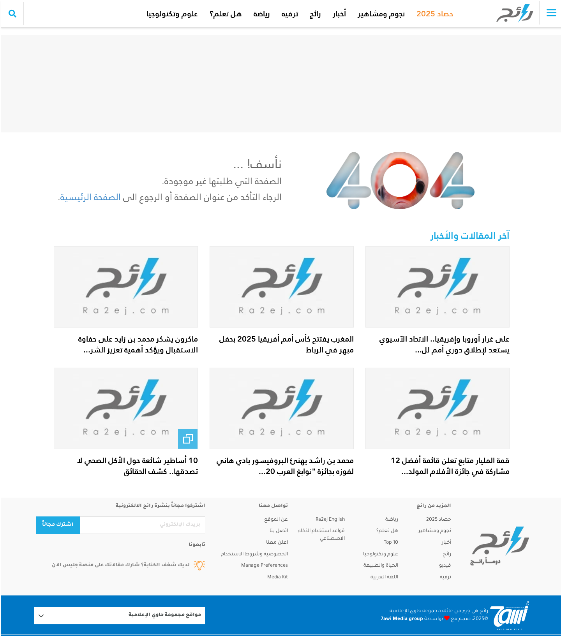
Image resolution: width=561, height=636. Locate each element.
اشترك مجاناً (56, 525)
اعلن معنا (276, 543)
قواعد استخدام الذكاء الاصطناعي (320, 535)
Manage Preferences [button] (263, 566)
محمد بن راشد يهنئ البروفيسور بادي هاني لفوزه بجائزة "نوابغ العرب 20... (284, 466)
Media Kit (276, 577)
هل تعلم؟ (224, 13)
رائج (314, 13)
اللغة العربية (383, 577)
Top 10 (390, 543)
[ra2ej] (498, 546)
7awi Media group (401, 619)
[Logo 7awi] (508, 615)
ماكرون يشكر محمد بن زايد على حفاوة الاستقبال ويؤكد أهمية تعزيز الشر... (137, 344)
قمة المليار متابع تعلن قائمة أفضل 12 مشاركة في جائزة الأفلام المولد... (449, 466)
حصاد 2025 (433, 13)
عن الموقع (275, 520)
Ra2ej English (329, 520)
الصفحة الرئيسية (89, 197)
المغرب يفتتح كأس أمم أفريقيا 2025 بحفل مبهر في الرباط (285, 344)
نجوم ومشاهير (380, 13)
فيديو (444, 566)
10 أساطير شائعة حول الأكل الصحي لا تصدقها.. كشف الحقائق (136, 466)
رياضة (260, 13)
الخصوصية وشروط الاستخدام (253, 554)
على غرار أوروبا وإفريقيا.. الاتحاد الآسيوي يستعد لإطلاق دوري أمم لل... (443, 344)
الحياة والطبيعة (379, 566)
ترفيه (288, 13)
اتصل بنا (277, 531)
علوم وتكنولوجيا (171, 13)
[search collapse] (11, 13)
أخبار (338, 13)
